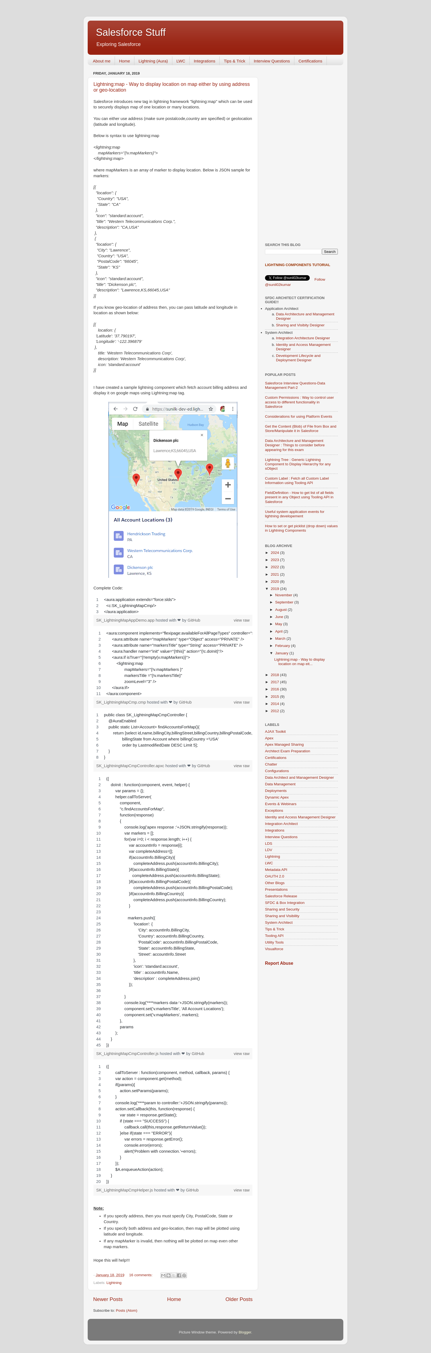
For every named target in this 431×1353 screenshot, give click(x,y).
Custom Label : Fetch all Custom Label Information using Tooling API (297, 480)
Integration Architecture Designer (303, 338)
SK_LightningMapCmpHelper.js (125, 1190)
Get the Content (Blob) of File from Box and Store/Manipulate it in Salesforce (300, 428)
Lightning (113, 1283)
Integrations (204, 61)
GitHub (193, 620)
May (279, 624)
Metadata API (276, 870)
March (280, 638)
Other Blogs (274, 883)
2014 (275, 704)
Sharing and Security (282, 909)
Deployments (276, 791)
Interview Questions (272, 61)
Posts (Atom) (126, 1310)
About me (101, 61)
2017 (275, 682)
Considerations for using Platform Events (298, 416)
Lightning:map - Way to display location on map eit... (299, 661)
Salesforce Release (281, 896)
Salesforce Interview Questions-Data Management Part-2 (295, 385)
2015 (275, 697)
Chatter (271, 764)
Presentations (276, 889)
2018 (275, 675)
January (282, 653)
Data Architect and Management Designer (299, 777)
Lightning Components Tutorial (297, 265)
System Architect (279, 922)
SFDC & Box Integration (285, 903)
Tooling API (274, 936)
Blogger (245, 1332)
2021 (275, 574)
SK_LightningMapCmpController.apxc (130, 766)
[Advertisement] (301, 151)
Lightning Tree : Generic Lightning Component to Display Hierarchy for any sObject (298, 464)
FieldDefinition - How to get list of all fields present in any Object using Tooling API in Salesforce (299, 497)
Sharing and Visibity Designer (300, 325)
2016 (275, 689)
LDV (268, 850)
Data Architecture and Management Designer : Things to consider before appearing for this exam (295, 445)
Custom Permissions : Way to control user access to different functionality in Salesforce (299, 401)
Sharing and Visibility (282, 916)
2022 (275, 567)
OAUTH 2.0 (274, 876)
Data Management (280, 784)
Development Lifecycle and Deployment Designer (298, 358)
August (281, 610)
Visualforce (274, 949)
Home (124, 61)
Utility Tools (274, 942)
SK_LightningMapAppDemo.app (126, 620)
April (279, 631)
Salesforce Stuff (130, 32)
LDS (268, 843)
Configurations (277, 771)
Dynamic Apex (277, 797)
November (284, 595)
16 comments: (141, 1275)
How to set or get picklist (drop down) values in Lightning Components (301, 528)
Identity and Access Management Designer (300, 817)
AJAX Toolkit (275, 731)
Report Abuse (279, 963)
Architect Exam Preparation (287, 751)
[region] (172, 606)
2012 (275, 711)
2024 (275, 553)
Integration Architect (281, 824)
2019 (275, 589)
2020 (275, 582)
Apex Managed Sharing (284, 744)
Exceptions (274, 810)
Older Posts (239, 1299)
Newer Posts (108, 1299)
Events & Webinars (281, 804)
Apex (269, 738)
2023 (275, 560)
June (279, 617)
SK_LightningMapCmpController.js (128, 1053)
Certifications (310, 61)
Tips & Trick (234, 61)
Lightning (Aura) (153, 61)
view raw (242, 620)
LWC (180, 61)
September (284, 602)
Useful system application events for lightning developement (294, 514)
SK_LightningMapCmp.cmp (121, 702)
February (283, 646)
